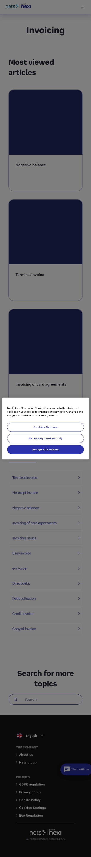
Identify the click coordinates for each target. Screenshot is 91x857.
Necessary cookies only (46, 438)
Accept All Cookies (45, 449)
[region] (45, 428)
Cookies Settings (45, 426)
